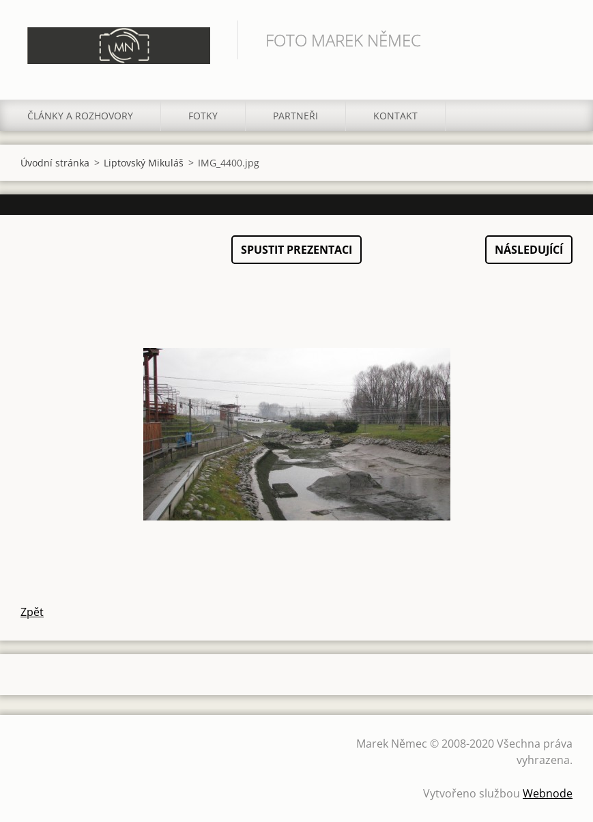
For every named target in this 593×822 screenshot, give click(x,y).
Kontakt (395, 115)
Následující (529, 249)
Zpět (32, 611)
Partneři (295, 115)
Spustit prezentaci (296, 249)
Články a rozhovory (80, 115)
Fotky (203, 115)
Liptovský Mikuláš (144, 162)
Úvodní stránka (54, 162)
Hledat (557, 39)
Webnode (548, 793)
